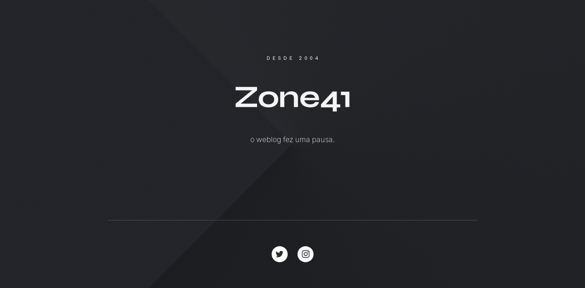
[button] (280, 254)
